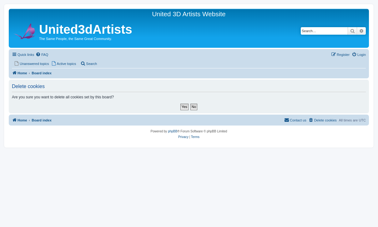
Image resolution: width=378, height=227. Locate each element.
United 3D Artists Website (188, 13)
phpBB (172, 131)
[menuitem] (42, 54)
